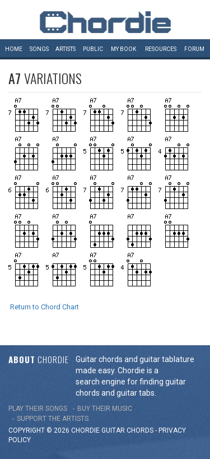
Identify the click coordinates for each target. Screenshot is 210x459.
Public (93, 49)
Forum (194, 49)
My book (123, 49)
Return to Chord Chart (44, 307)
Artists (65, 49)
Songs (39, 49)
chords (140, 430)
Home (13, 49)
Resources (160, 49)
